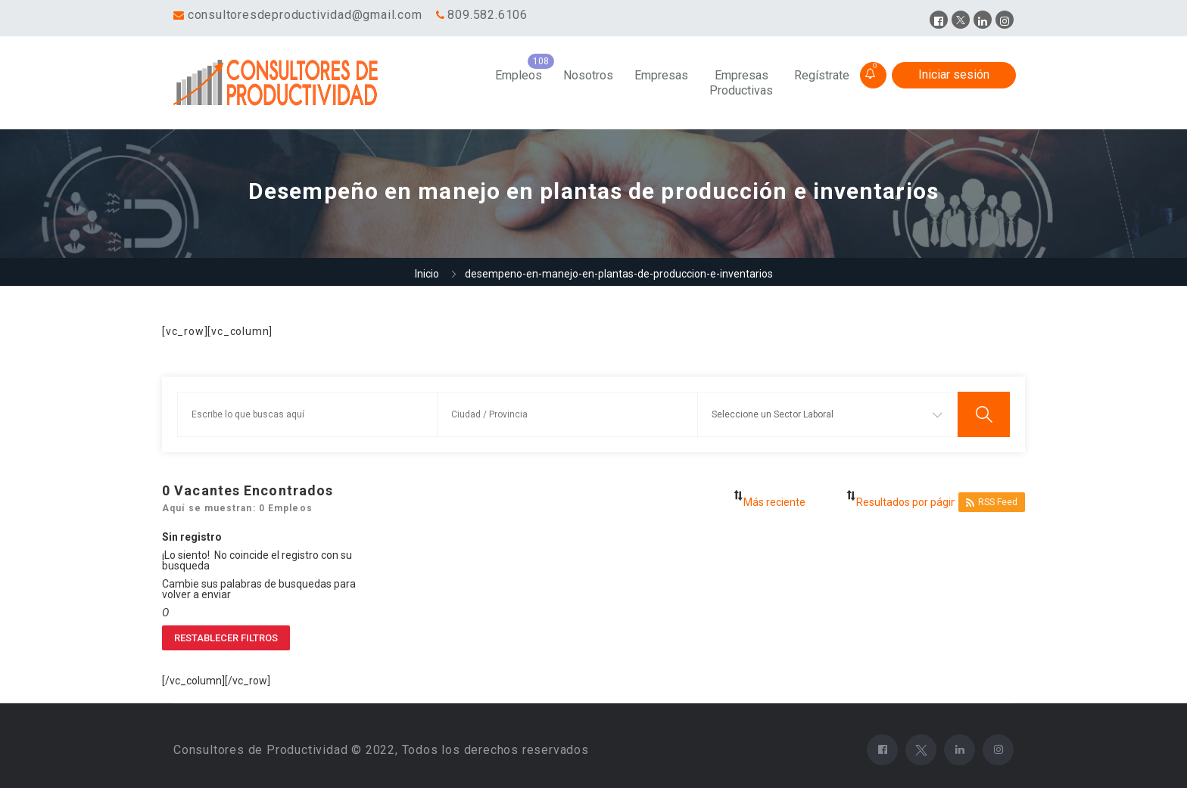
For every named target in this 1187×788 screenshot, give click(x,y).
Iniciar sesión (953, 74)
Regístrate (821, 75)
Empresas (661, 75)
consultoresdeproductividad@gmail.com (305, 15)
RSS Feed (991, 502)
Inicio (427, 274)
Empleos (518, 75)
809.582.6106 (487, 15)
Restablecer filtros (226, 638)
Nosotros (588, 75)
